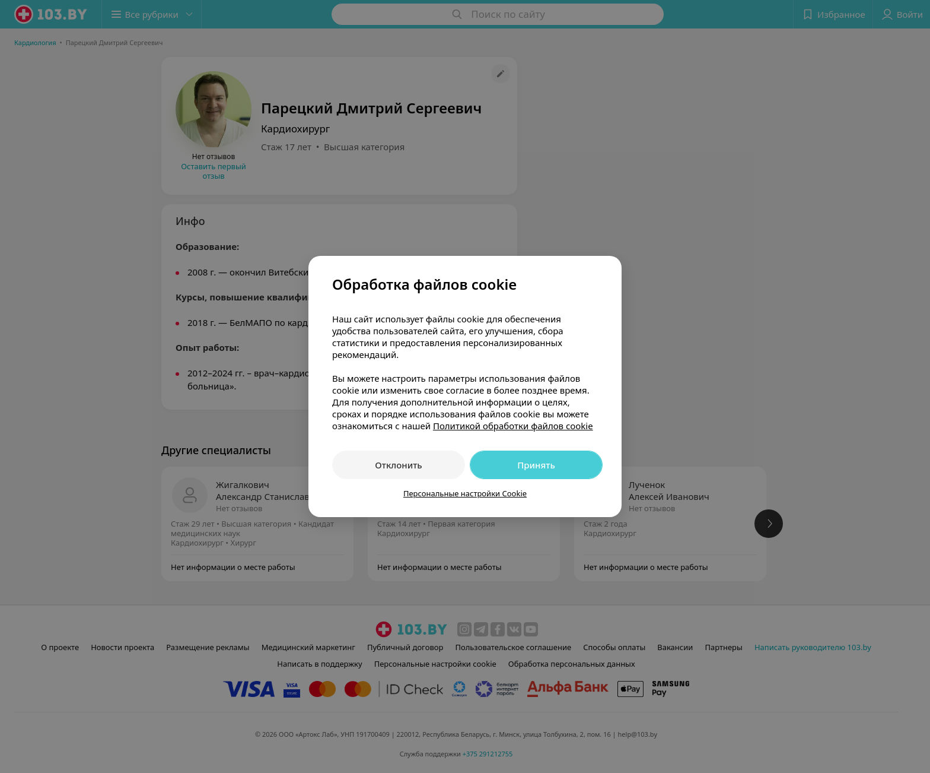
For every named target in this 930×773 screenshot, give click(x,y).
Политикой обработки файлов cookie (513, 426)
